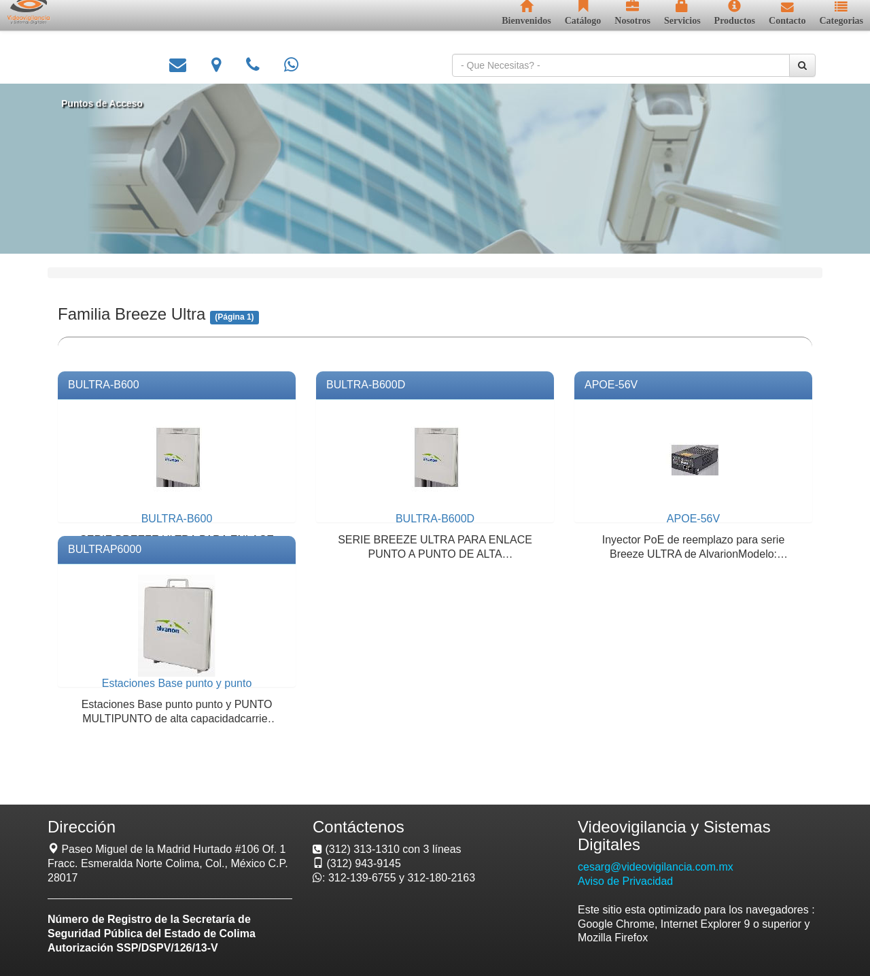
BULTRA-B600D (365, 384)
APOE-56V (611, 384)
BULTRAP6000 (104, 549)
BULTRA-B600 (103, 384)
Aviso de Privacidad (625, 881)
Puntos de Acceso (114, 104)
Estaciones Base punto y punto (177, 683)
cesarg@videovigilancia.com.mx (655, 867)
